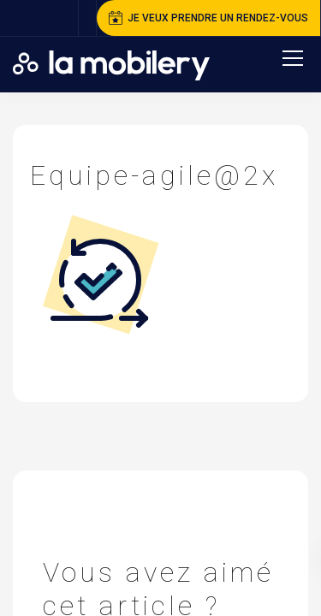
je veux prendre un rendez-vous (208, 18)
